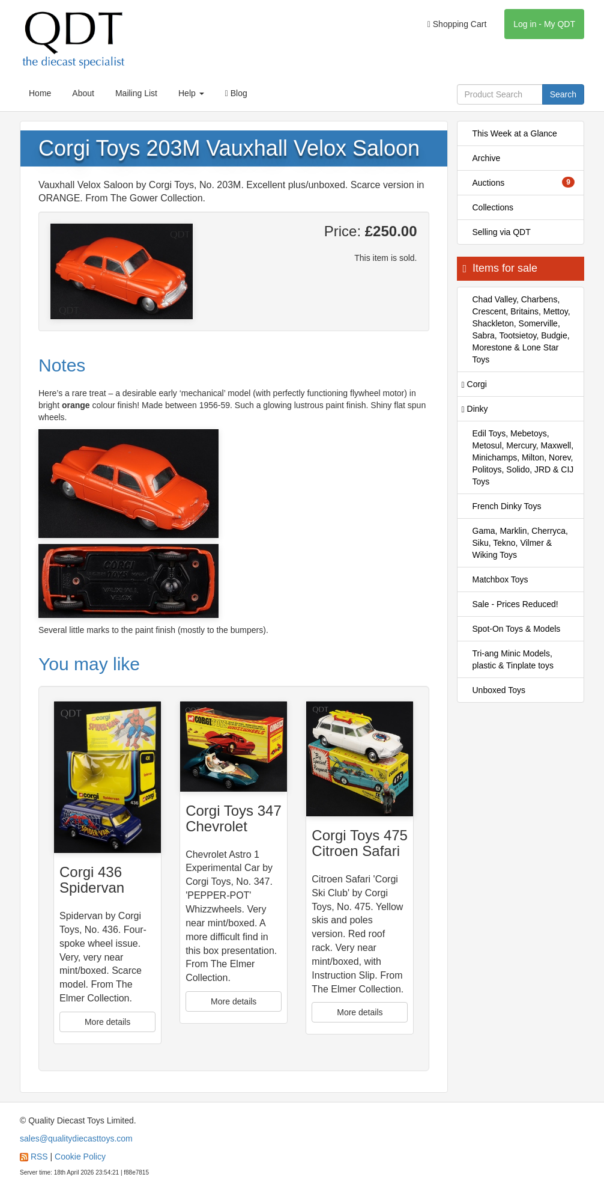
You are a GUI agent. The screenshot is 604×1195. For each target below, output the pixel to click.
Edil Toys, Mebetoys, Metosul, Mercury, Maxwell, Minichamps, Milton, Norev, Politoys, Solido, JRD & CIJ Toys (523, 457)
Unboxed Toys (499, 690)
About (83, 93)
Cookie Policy (80, 1156)
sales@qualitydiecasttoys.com (76, 1138)
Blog (236, 93)
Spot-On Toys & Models (517, 629)
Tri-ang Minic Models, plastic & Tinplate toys (513, 659)
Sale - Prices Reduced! (515, 604)
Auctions (524, 182)
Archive (487, 158)
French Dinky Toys (507, 506)
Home (40, 93)
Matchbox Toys (500, 579)
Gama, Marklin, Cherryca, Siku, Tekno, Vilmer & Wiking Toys (520, 543)
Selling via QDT (502, 232)
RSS (39, 1156)
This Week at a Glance (515, 133)
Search (563, 94)
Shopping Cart (457, 24)
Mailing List (136, 93)
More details (107, 1022)
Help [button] (191, 93)
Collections (493, 207)
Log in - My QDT (544, 24)
